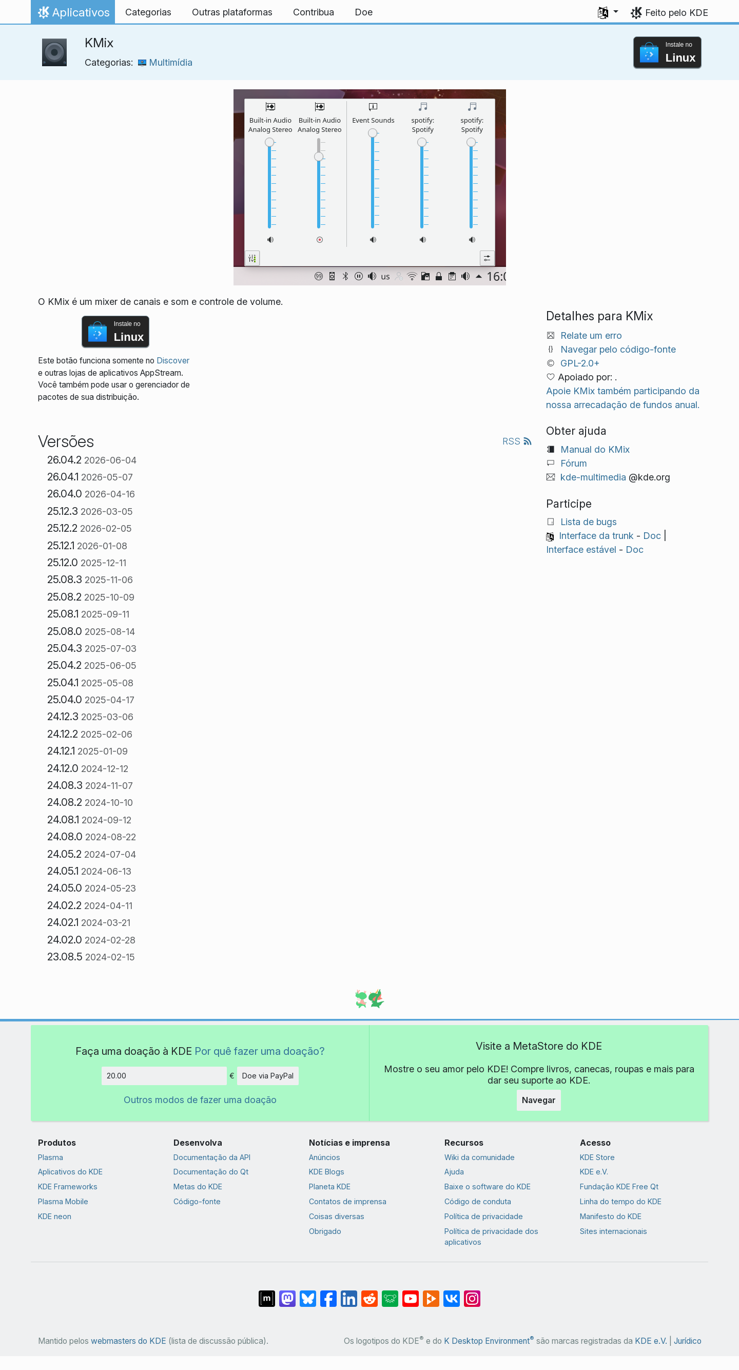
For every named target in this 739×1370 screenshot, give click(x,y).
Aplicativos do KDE (70, 1171)
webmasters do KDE (128, 1341)
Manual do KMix (595, 449)
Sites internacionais (613, 1231)
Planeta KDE (330, 1186)
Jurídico (688, 1341)
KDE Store (597, 1157)
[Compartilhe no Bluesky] (308, 1293)
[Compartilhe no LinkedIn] (349, 1293)
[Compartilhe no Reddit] (369, 1293)
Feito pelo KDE (676, 12)
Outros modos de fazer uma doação (200, 1099)
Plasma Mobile (63, 1201)
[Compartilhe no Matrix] (267, 1293)
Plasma (50, 1157)
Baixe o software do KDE (487, 1186)
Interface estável (581, 549)
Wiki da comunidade (479, 1157)
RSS (517, 441)
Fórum (573, 463)
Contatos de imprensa (347, 1201)
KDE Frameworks (68, 1186)
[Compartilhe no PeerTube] (431, 1293)
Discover (173, 360)
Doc (652, 535)
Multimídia (165, 62)
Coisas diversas (336, 1216)
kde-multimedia (593, 477)
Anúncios (324, 1157)
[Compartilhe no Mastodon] (287, 1293)
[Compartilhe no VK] (451, 1293)
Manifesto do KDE (610, 1216)
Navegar (539, 1100)
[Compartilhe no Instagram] (472, 1293)
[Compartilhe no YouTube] (410, 1293)
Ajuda (454, 1171)
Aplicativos (72, 15)
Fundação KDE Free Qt (619, 1186)
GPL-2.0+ (580, 363)
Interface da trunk (596, 535)
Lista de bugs (588, 521)
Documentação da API (211, 1157)
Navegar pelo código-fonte (618, 349)
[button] (608, 12)
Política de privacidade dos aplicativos (491, 1237)
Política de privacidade (483, 1216)
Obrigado (325, 1231)
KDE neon (54, 1216)
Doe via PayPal (268, 1075)
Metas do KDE (197, 1186)
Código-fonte (197, 1201)
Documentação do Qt (210, 1171)
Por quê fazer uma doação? (260, 1051)
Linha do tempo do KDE (621, 1201)
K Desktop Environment (489, 1341)
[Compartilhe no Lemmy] (390, 1293)
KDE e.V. (594, 1171)
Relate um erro (591, 335)
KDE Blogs (326, 1171)
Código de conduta (477, 1201)
